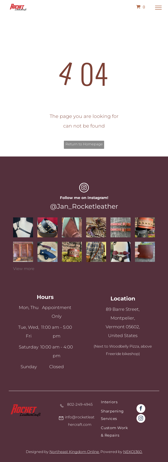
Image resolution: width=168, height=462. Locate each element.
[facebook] (140, 409)
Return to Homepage (84, 144)
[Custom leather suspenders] (96, 252)
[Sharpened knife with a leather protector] (47, 252)
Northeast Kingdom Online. (74, 452)
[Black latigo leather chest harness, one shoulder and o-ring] (23, 227)
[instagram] (84, 188)
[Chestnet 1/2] (120, 227)
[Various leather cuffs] (145, 227)
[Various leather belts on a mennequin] (120, 252)
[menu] (158, 7)
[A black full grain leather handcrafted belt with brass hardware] (47, 227)
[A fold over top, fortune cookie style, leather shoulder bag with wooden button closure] (72, 227)
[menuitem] (115, 402)
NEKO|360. (132, 452)
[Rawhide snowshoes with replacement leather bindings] (96, 227)
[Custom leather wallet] (23, 252)
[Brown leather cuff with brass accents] (72, 252)
